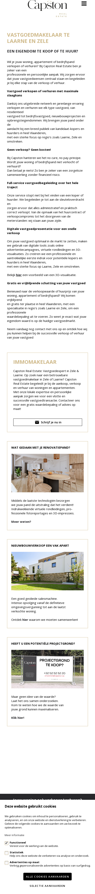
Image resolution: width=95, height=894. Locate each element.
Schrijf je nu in (47, 423)
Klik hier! (17, 718)
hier (19, 275)
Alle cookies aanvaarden (47, 876)
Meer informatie (14, 835)
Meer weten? (21, 522)
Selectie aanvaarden (47, 886)
